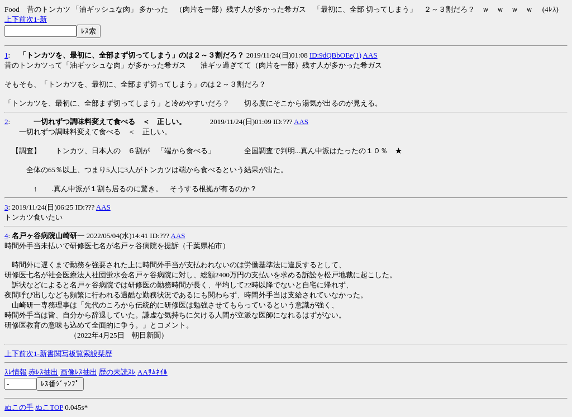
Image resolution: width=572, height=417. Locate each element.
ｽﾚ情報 (15, 372)
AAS (370, 55)
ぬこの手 (19, 407)
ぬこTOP (49, 407)
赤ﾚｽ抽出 (43, 372)
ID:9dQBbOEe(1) (335, 55)
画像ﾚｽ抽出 (78, 372)
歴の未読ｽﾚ (117, 372)
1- (37, 19)
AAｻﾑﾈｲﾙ (152, 372)
